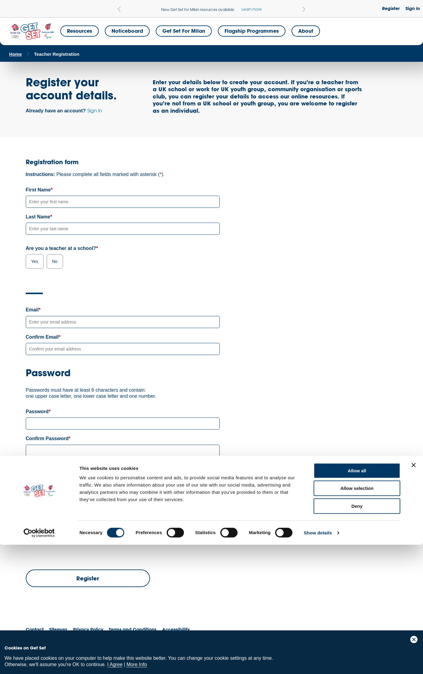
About (305, 31)
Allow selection (356, 617)
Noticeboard (127, 31)
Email (32, 309)
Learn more (251, 9)
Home (15, 54)
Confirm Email (42, 337)
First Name (38, 189)
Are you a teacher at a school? (61, 248)
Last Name (38, 216)
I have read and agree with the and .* (116, 517)
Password (37, 411)
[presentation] (72, 542)
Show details (318, 662)
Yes (34, 261)
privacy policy (177, 517)
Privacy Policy (96, 506)
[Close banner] (413, 594)
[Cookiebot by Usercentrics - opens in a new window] (39, 662)
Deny (357, 635)
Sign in (412, 8)
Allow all (357, 600)
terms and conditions (126, 517)
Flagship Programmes (252, 31)
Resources (79, 31)
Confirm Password (47, 438)
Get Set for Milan (183, 31)
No (55, 261)
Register (391, 8)
